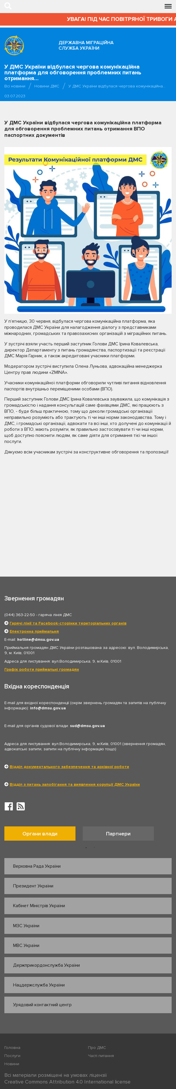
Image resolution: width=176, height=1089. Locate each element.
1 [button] (86, 848)
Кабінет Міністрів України (39, 906)
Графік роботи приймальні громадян (41, 669)
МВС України (26, 945)
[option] (43, 835)
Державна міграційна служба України (86, 45)
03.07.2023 (14, 96)
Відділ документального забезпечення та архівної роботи (69, 766)
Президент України (33, 886)
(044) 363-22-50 (19, 614)
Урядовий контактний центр (42, 1005)
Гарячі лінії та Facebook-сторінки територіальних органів (68, 623)
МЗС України (26, 926)
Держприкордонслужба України (46, 965)
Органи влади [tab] (39, 833)
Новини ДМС (46, 86)
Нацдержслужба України (39, 985)
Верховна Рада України (37, 866)
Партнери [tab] (118, 833)
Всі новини (14, 86)
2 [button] (94, 848)
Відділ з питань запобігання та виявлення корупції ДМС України (75, 784)
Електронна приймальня (34, 631)
